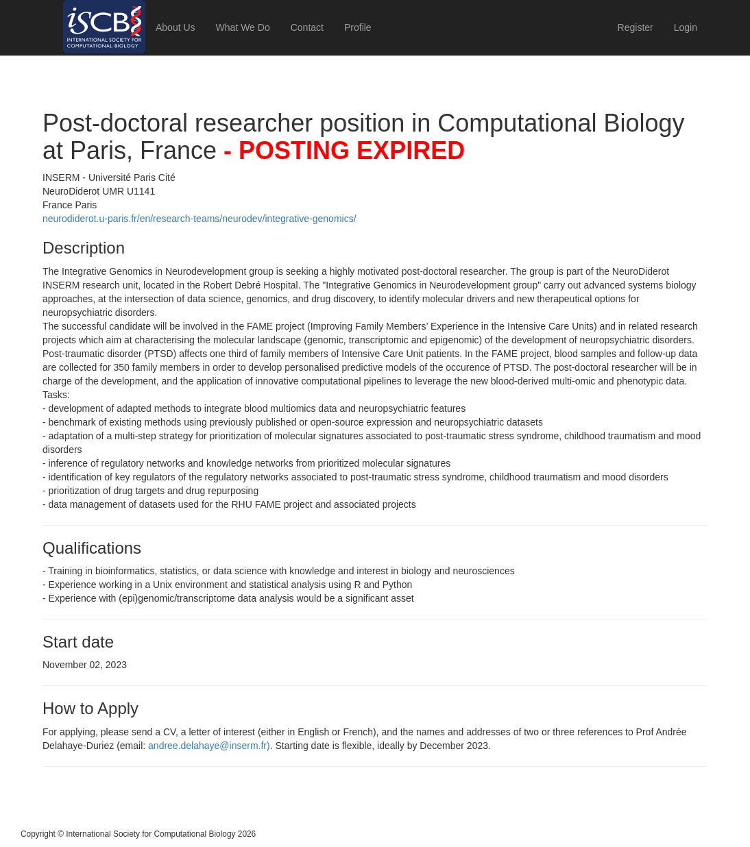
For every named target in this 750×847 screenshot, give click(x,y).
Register (635, 27)
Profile (358, 27)
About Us (175, 27)
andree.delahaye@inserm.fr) (209, 745)
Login (685, 27)
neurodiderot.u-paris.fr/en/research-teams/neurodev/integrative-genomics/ (199, 218)
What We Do (243, 27)
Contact (307, 27)
